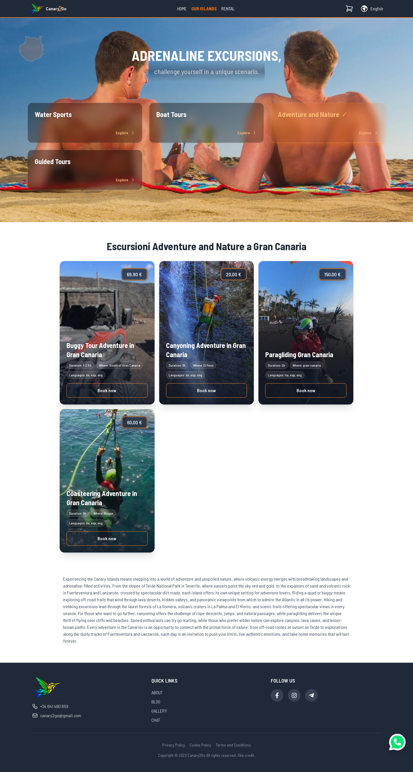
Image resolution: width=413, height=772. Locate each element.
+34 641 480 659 (50, 706)
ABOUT (157, 692)
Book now (107, 390)
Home (182, 8)
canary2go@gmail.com (56, 715)
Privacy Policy (173, 744)
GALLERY (159, 710)
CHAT (155, 720)
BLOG (155, 701)
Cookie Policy (200, 744)
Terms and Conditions (233, 744)
